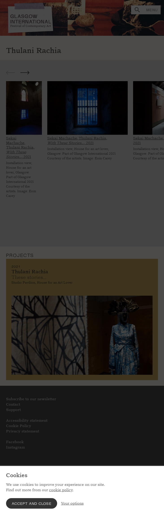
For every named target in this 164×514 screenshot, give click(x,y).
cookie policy (61, 490)
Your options (72, 503)
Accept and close (32, 503)
